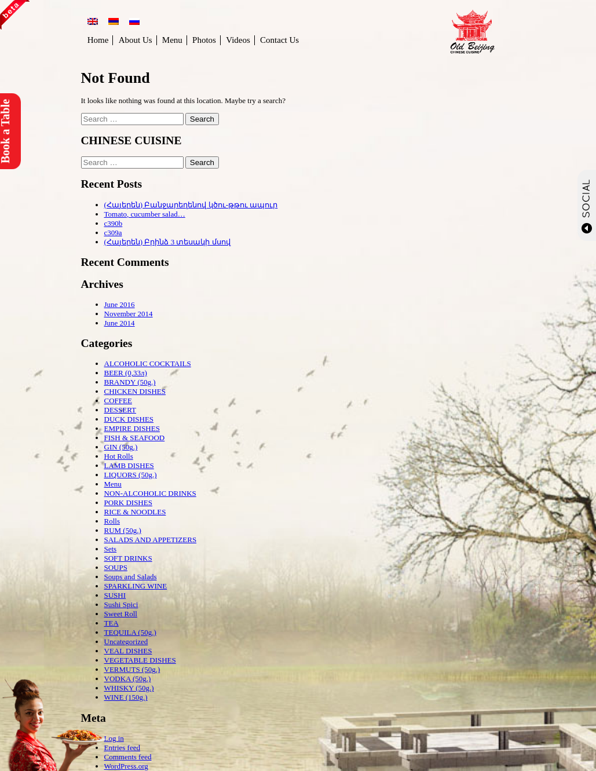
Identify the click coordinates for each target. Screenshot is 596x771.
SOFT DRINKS (128, 558)
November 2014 (128, 313)
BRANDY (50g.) (130, 382)
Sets (110, 549)
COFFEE (118, 400)
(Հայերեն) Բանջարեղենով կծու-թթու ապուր (191, 204)
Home (98, 40)
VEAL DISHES (128, 650)
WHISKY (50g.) (129, 688)
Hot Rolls (118, 456)
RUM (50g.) (122, 530)
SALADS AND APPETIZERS (150, 539)
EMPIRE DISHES (132, 428)
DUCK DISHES (129, 419)
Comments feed (128, 756)
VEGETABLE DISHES (140, 660)
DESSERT (120, 409)
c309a (113, 232)
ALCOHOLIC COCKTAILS (147, 363)
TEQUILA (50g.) (130, 632)
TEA (111, 623)
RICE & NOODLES (135, 511)
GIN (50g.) (121, 447)
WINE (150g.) (126, 697)
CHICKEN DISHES (135, 391)
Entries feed (122, 747)
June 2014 (119, 323)
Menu (172, 40)
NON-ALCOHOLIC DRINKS (150, 493)
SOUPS (115, 567)
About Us (135, 40)
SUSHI (115, 595)
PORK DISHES (128, 502)
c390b (113, 223)
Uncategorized (126, 641)
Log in (114, 738)
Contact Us (279, 40)
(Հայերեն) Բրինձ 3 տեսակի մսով (167, 241)
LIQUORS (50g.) (130, 474)
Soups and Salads (130, 576)
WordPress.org (126, 766)
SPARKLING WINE (135, 586)
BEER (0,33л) (125, 372)
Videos (238, 40)
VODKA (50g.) (127, 678)
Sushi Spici (121, 604)
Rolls (112, 521)
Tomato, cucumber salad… (144, 214)
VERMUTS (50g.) (132, 669)
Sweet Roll (120, 613)
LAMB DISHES (129, 465)
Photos (204, 40)
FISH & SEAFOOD (134, 437)
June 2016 (119, 304)
